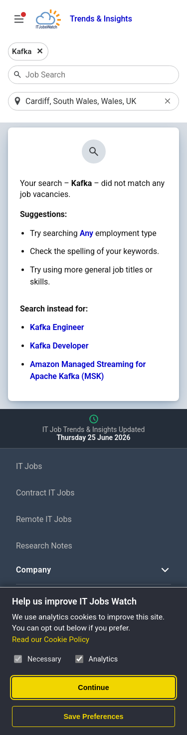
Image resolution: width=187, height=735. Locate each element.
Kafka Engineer (57, 327)
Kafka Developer (59, 345)
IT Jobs (29, 466)
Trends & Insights (101, 19)
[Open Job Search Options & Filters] (19, 19)
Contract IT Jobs (45, 493)
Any (86, 233)
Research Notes (44, 545)
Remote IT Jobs (44, 519)
